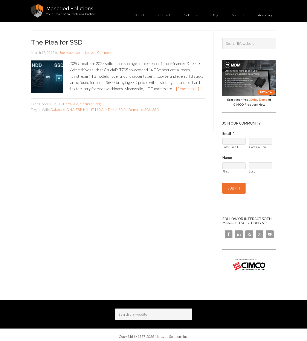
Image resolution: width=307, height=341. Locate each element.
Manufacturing (90, 104)
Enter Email (230, 147)
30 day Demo (258, 99)
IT (92, 109)
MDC (99, 109)
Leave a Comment (98, 52)
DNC (70, 109)
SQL (147, 109)
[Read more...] (187, 88)
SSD (155, 109)
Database (57, 109)
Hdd (86, 109)
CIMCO (56, 104)
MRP (118, 109)
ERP (79, 109)
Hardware (70, 104)
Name (228, 157)
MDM (109, 109)
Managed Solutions (69, 8)
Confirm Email (258, 147)
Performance (133, 109)
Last (252, 171)
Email (228, 133)
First (226, 171)
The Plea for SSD (56, 42)
